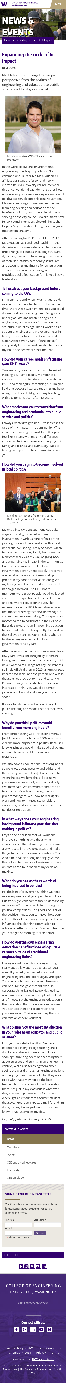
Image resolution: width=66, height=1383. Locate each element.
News (7, 40)
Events (11, 1155)
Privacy (41, 1352)
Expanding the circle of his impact (33, 40)
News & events (16, 1129)
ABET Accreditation (43, 1359)
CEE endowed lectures (21, 1162)
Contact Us (53, 1348)
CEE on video (15, 1178)
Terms (54, 1352)
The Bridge (14, 1170)
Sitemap (14, 1352)
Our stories (14, 1147)
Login (28, 1352)
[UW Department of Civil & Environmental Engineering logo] (19, 4)
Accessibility (15, 1348)
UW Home (35, 1348)
